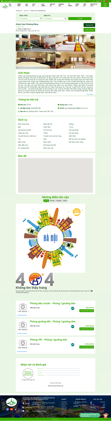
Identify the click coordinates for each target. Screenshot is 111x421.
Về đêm (63, 414)
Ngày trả (47, 15)
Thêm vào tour (89, 30)
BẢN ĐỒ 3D (52, 4)
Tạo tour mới (89, 25)
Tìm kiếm (80, 18)
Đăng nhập (105, 4)
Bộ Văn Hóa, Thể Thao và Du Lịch (80, 403)
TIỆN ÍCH (84, 4)
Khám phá (64, 408)
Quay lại (25, 292)
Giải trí (66, 201)
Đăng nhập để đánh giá (55, 386)
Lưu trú (26, 10)
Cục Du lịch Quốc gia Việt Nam (79, 406)
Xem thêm (90, 94)
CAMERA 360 (61, 4)
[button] (15, 5)
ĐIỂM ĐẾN (19, 4)
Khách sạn (64, 404)
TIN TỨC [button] (10, 4)
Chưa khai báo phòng (86, 311)
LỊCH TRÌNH (43, 4)
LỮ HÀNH (70, 4)
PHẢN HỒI (77, 4)
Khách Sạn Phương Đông (37, 10)
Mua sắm (63, 410)
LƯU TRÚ (26, 4)
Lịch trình (63, 412)
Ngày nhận (23, 15)
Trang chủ (19, 10)
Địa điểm (59, 201)
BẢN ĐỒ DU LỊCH (93, 4)
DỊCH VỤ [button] (33, 4)
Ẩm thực (52, 201)
